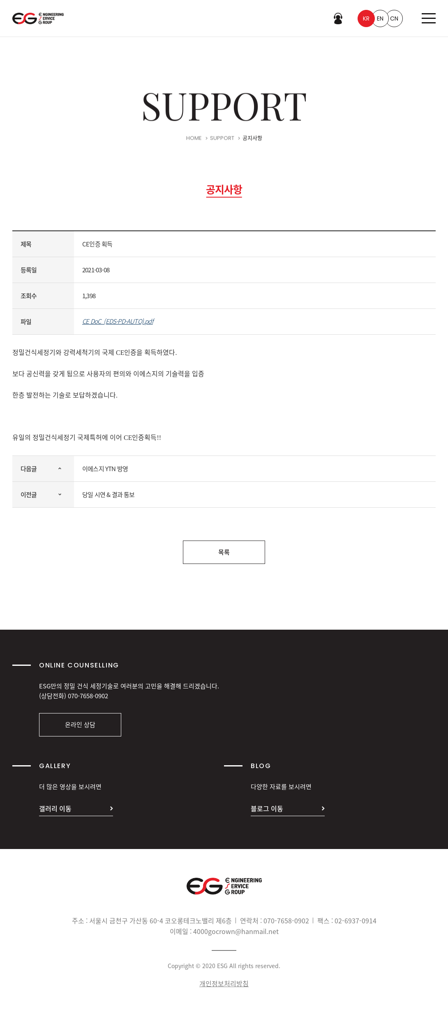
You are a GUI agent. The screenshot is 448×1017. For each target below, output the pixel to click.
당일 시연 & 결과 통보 (108, 494)
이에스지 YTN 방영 (105, 468)
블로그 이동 (267, 808)
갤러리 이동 (55, 808)
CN (394, 18)
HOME (194, 139)
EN (380, 18)
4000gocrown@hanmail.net (236, 931)
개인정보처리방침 (224, 983)
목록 (224, 552)
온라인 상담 (80, 724)
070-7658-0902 (88, 695)
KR (366, 18)
